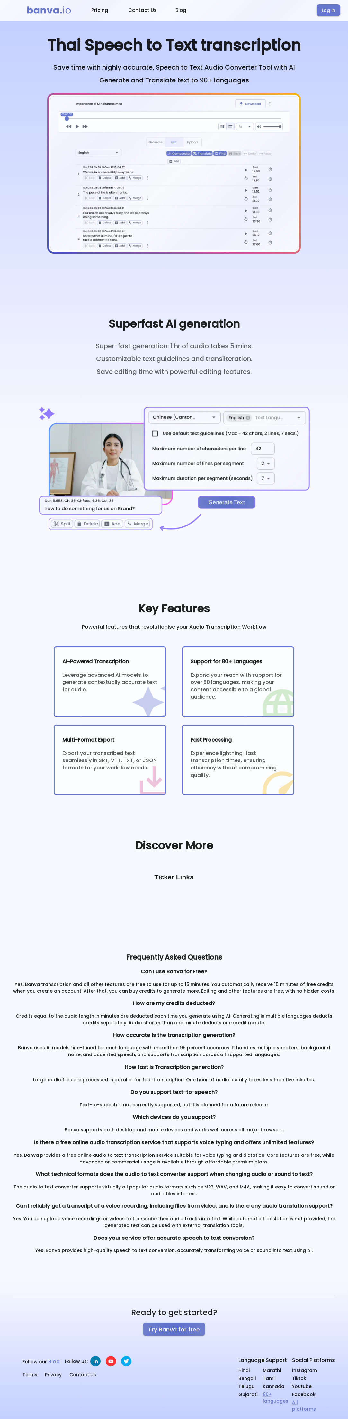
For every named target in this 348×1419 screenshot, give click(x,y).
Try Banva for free (174, 1329)
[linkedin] (95, 1361)
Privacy (53, 1375)
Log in (328, 10)
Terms (29, 1375)
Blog (180, 10)
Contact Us (142, 10)
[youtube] (111, 1361)
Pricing (99, 10)
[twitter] (126, 1361)
